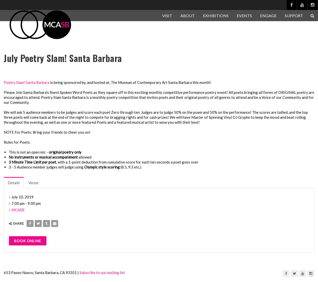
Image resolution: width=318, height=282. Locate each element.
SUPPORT (294, 15)
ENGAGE (268, 15)
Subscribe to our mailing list (102, 272)
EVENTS (244, 15)
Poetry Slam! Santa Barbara (26, 82)
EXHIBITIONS (216, 15)
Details (14, 182)
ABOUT (187, 15)
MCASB (17, 210)
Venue (33, 182)
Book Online (27, 241)
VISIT (167, 15)
